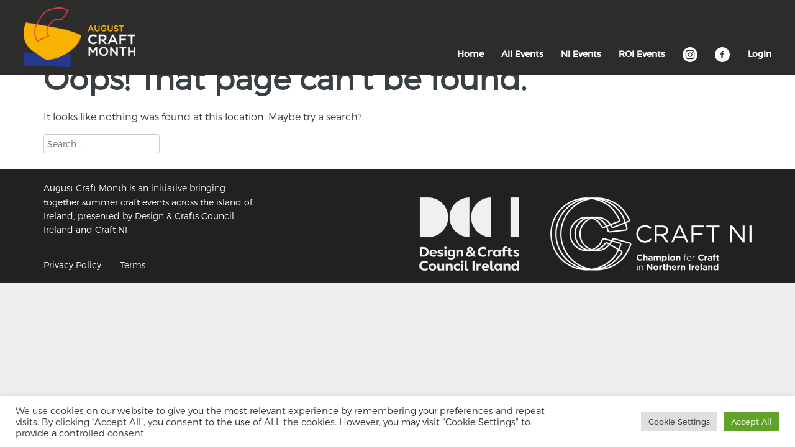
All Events (522, 54)
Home (470, 54)
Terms (132, 265)
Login (759, 54)
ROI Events (642, 54)
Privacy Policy (72, 265)
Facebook (722, 60)
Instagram (690, 60)
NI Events (581, 54)
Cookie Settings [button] (679, 422)
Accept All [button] (751, 422)
